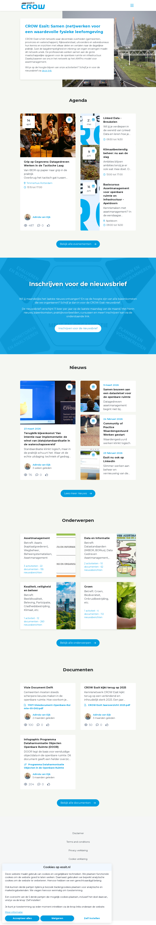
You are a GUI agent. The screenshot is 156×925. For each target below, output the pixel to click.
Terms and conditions (78, 841)
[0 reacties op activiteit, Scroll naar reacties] (40, 225)
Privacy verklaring (78, 850)
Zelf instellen (92, 918)
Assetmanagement (37, 538)
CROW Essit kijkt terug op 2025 (105, 687)
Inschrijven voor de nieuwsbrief (78, 328)
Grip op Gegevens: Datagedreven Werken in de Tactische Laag (46, 163)
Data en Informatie (97, 538)
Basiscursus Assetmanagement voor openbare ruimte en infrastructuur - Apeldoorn (116, 194)
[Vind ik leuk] (49, 225)
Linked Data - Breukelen (112, 120)
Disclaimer (78, 833)
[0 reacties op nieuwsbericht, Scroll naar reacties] (38, 475)
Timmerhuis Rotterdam (39, 183)
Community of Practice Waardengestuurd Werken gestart (115, 429)
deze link (47, 70)
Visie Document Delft (38, 687)
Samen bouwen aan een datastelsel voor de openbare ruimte (117, 393)
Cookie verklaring (78, 859)
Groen (88, 586)
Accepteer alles (22, 918)
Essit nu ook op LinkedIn (113, 459)
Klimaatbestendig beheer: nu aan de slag (115, 153)
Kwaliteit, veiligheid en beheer (37, 588)
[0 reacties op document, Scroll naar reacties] (40, 725)
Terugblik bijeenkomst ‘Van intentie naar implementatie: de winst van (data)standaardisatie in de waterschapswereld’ (47, 439)
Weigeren (57, 918)
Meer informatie (14, 912)
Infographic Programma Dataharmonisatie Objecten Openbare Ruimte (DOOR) (42, 743)
